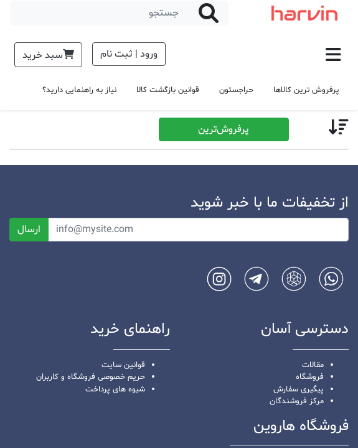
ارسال (28, 229)
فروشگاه (310, 377)
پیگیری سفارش (298, 389)
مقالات (313, 365)
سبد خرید (48, 55)
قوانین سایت (123, 365)
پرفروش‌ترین (223, 129)
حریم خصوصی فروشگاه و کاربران (90, 377)
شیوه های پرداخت (115, 389)
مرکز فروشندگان (297, 401)
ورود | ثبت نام (129, 54)
